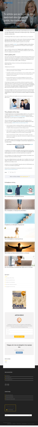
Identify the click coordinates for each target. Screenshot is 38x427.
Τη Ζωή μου (8, 377)
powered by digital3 (31, 425)
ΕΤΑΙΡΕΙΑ (31, 3)
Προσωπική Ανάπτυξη (9, 396)
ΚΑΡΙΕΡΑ (22, 3)
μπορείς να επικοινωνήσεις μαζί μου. (11, 170)
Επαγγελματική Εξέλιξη (16, 24)
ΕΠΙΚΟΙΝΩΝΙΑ (24, 425)
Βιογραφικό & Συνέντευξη (10, 288)
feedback (15, 45)
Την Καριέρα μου (8, 379)
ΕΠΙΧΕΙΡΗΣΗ (25, 3)
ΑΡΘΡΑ (28, 3)
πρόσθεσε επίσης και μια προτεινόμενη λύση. (20, 124)
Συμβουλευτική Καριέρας (10, 283)
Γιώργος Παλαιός (8, 24)
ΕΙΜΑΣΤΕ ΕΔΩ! (19, 354)
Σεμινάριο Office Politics (10, 279)
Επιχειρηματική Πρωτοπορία (10, 400)
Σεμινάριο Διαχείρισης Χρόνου (11, 286)
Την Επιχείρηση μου (9, 381)
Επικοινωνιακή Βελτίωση (10, 281)
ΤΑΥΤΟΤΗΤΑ (19, 425)
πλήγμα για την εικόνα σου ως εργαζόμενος (18, 118)
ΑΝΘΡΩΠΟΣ (19, 3)
